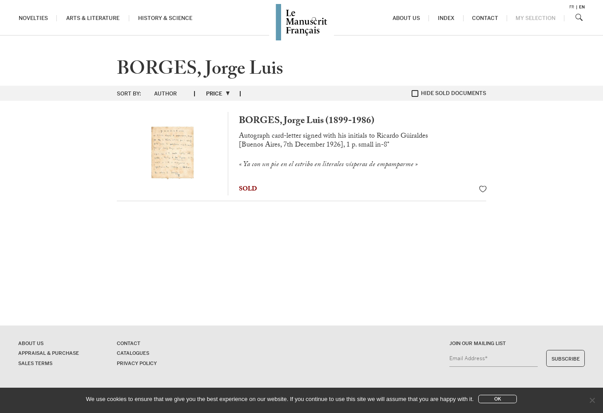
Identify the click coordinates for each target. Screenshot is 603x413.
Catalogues (133, 353)
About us (406, 18)
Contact (485, 18)
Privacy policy (137, 363)
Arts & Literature (92, 18)
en (582, 7)
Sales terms (35, 363)
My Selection (535, 18)
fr (571, 7)
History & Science (165, 18)
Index (446, 18)
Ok (497, 399)
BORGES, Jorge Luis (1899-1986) (306, 121)
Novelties (33, 18)
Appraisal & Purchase (48, 353)
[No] (591, 400)
